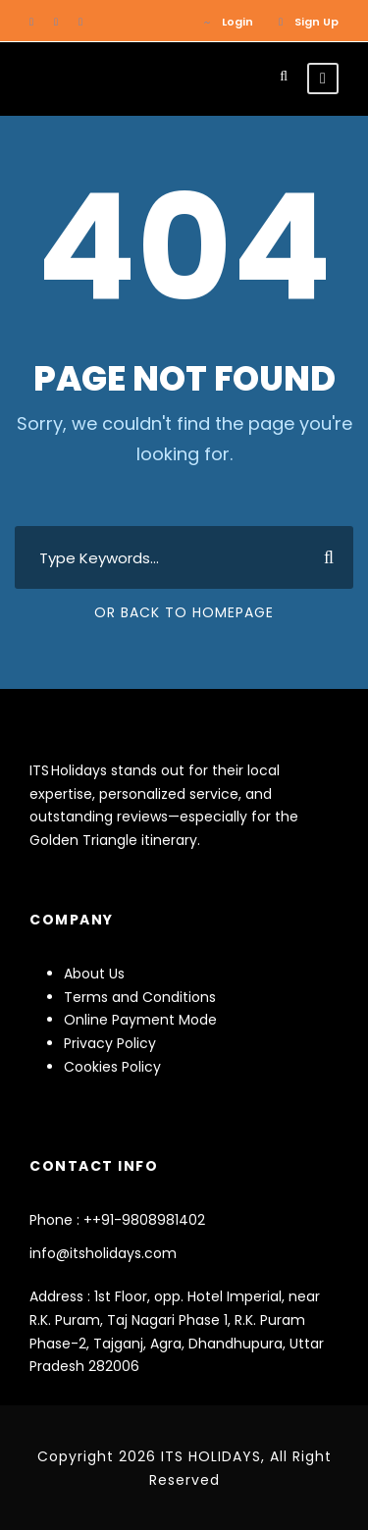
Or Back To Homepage (184, 612)
